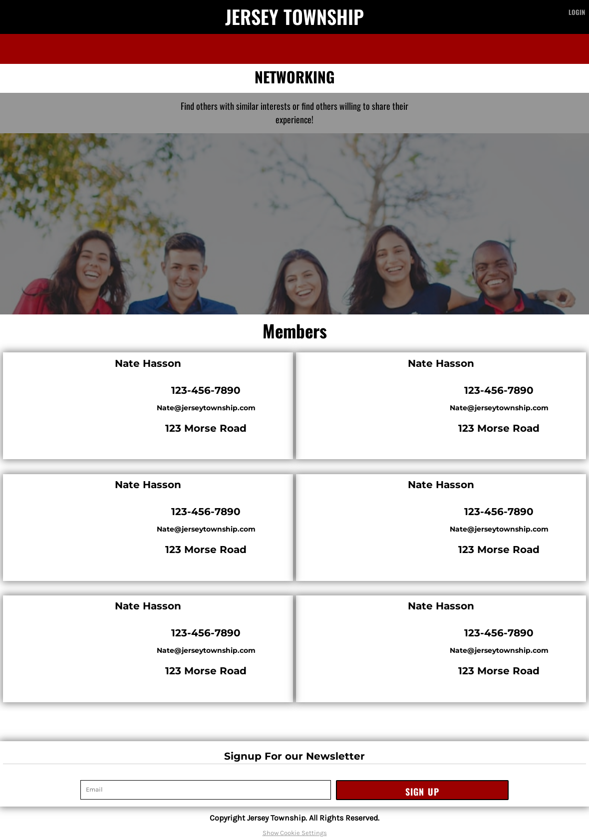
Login (577, 12)
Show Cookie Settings (295, 833)
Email (88, 775)
